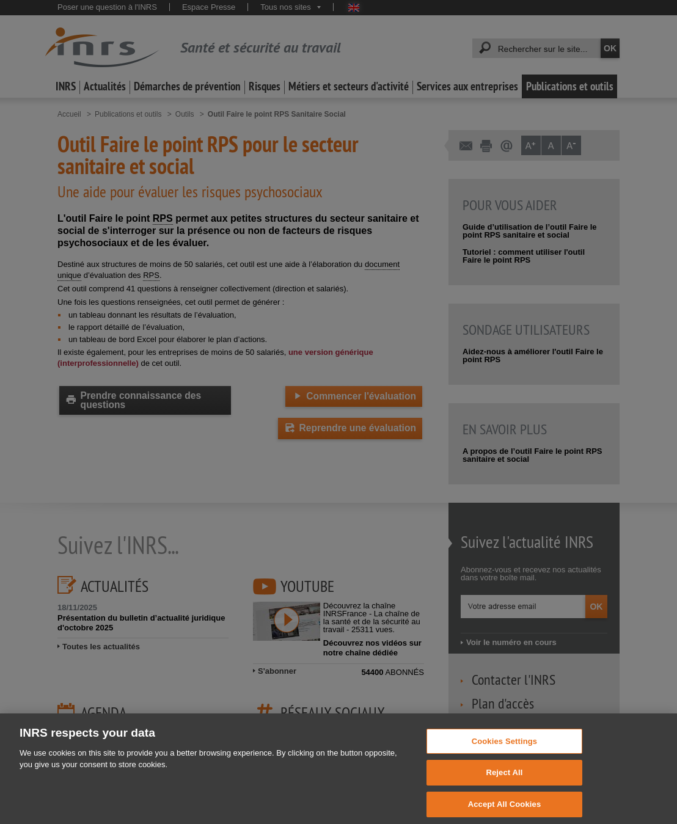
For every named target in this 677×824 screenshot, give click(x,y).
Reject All (504, 781)
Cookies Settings (505, 749)
